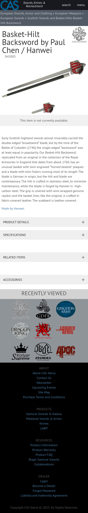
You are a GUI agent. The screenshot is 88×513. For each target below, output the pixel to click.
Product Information (44, 445)
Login (44, 481)
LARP (43, 428)
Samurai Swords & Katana (44, 414)
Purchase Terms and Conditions (44, 397)
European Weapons (68, 13)
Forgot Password (44, 491)
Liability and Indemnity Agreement (44, 495)
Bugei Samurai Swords (44, 459)
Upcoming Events (44, 387)
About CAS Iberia (44, 373)
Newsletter (44, 383)
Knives (44, 423)
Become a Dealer (44, 486)
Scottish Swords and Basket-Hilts (49, 18)
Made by (13, 208)
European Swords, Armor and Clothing (26, 13)
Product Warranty (44, 450)
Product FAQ (44, 455)
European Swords (12, 18)
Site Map (44, 392)
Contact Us (44, 378)
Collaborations (44, 464)
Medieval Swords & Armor (44, 419)
